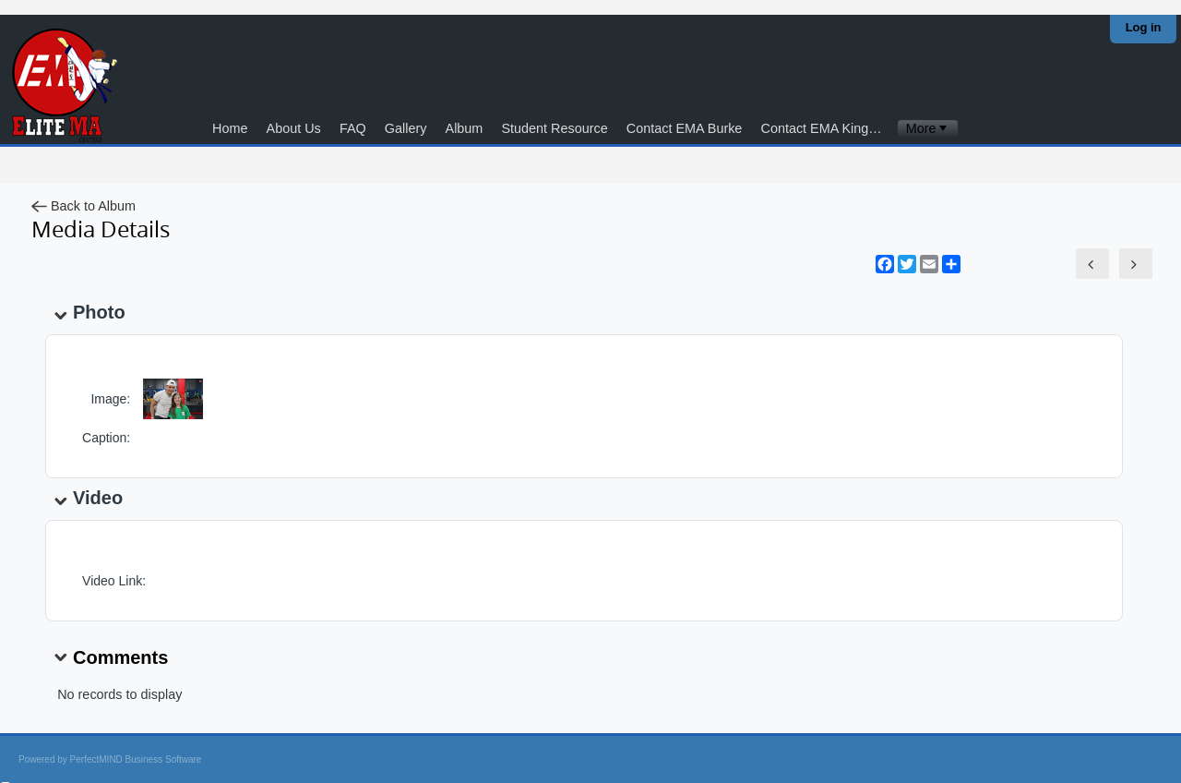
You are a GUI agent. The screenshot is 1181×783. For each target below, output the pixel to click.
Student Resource (554, 128)
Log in (1144, 27)
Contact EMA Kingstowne (827, 128)
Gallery (406, 128)
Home (229, 128)
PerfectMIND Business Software (136, 759)
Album (464, 128)
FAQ (353, 128)
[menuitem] (928, 129)
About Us (294, 128)
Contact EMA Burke (684, 128)
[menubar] (928, 129)
